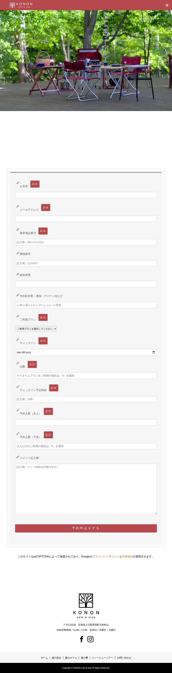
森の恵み (56, 657)
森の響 (84, 657)
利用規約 (127, 556)
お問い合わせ (124, 657)
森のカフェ (71, 657)
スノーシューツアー (102, 657)
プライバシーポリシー (106, 556)
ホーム (44, 657)
